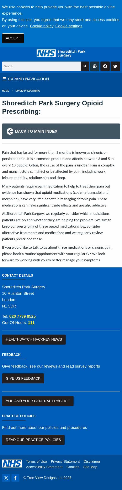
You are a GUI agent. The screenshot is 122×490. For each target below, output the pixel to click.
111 (31, 322)
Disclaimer (92, 462)
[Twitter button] (115, 66)
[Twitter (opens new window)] (6, 478)
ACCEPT (13, 38)
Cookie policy (41, 26)
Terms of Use (36, 462)
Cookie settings (68, 26)
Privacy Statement (65, 462)
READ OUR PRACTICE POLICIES (33, 440)
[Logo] (61, 53)
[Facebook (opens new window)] (15, 478)
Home (5, 90)
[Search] (41, 66)
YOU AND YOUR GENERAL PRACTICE (38, 401)
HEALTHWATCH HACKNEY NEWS (34, 339)
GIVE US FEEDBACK (23, 378)
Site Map (90, 467)
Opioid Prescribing (28, 90)
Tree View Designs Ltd (45, 478)
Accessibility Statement (44, 467)
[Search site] (85, 66)
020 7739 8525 (22, 316)
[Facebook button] (105, 66)
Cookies (73, 467)
